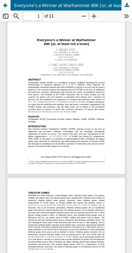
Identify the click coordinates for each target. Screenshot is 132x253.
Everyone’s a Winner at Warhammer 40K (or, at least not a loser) (73, 5)
